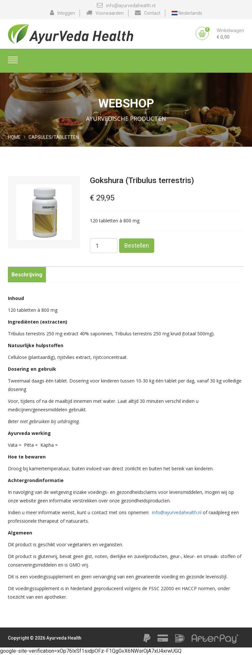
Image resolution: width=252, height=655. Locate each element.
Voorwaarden (105, 13)
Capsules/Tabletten (54, 137)
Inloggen (62, 13)
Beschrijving (26, 274)
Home (14, 137)
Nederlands (187, 13)
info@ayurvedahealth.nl (126, 5)
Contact (147, 13)
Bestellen (136, 245)
